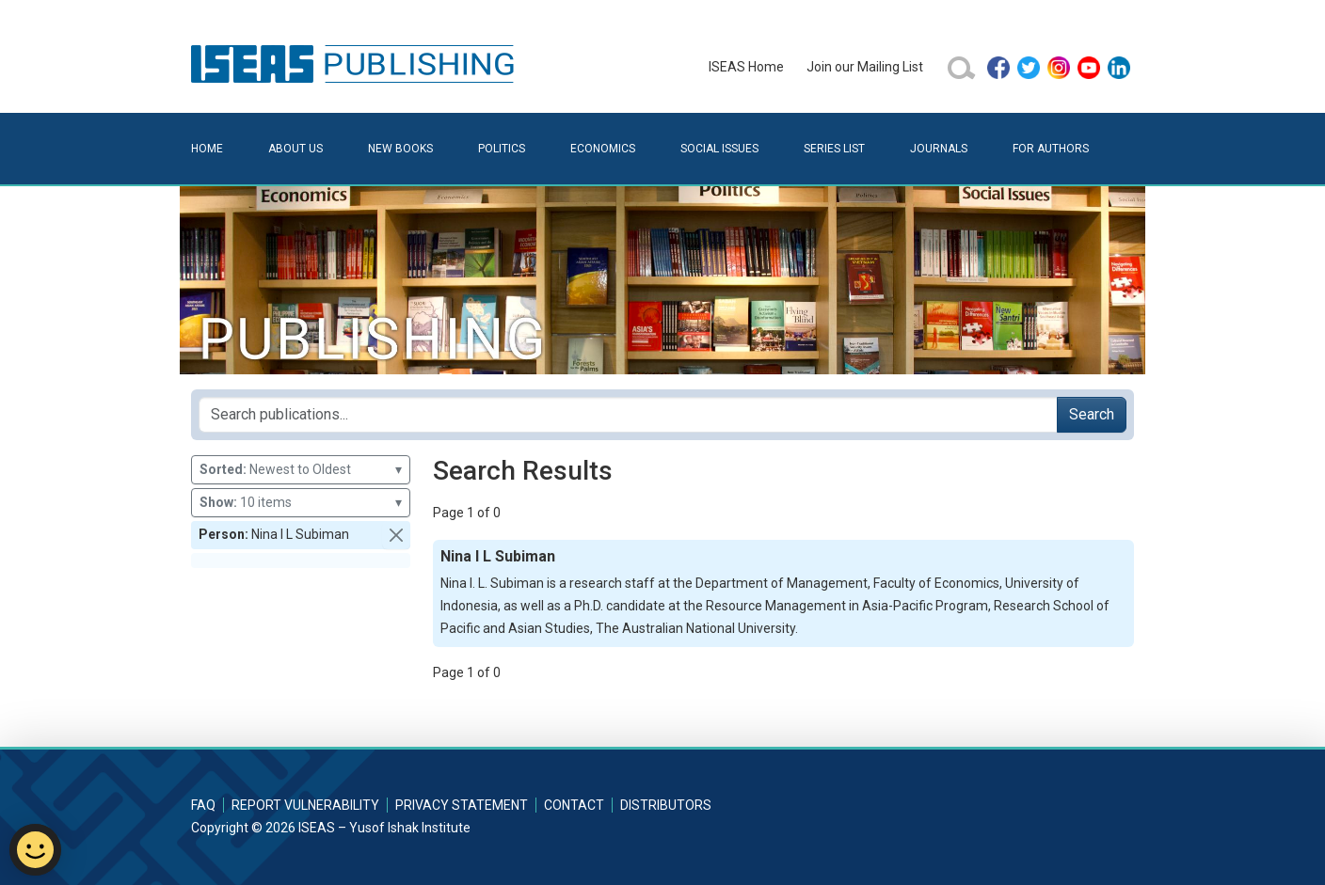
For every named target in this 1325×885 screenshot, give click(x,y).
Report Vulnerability (305, 805)
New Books (400, 148)
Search (1091, 414)
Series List (834, 148)
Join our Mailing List (864, 66)
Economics (602, 148)
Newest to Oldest (301, 470)
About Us (295, 148)
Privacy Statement (461, 805)
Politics (501, 148)
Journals (938, 148)
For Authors (1051, 148)
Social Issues (719, 148)
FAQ (203, 805)
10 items (301, 503)
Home (207, 148)
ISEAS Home (746, 66)
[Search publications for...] (628, 415)
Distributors (665, 805)
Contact (574, 805)
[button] (396, 535)
